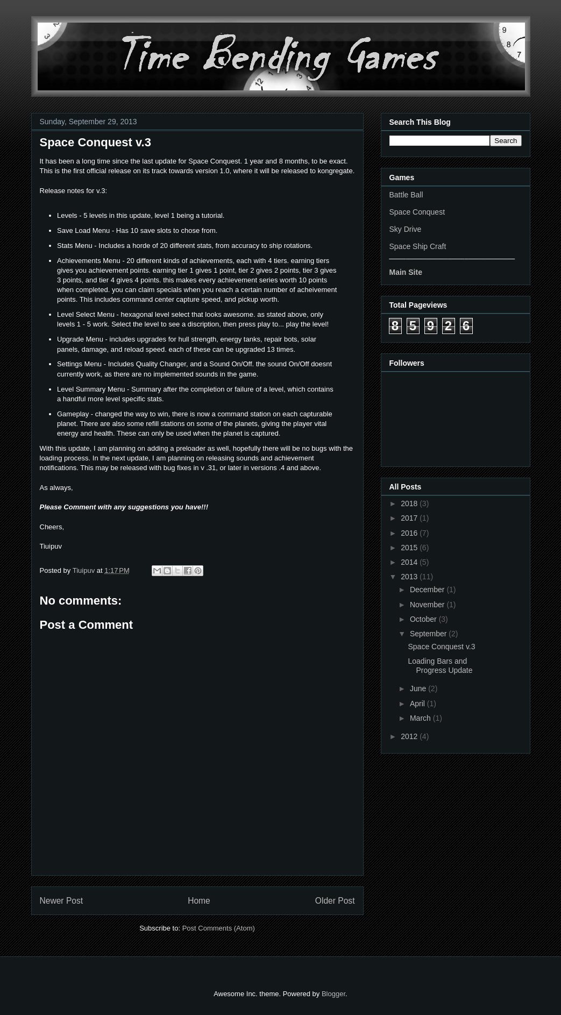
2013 (410, 576)
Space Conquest (417, 212)
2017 (410, 518)
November (428, 604)
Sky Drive (405, 229)
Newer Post (61, 900)
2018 (410, 503)
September (429, 633)
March (421, 718)
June (419, 688)
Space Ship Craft (417, 246)
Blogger (333, 994)
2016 (410, 533)
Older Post (335, 900)
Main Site (405, 272)
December (428, 589)
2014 (410, 562)
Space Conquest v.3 (441, 646)
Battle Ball (406, 194)
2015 (410, 547)
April (418, 703)
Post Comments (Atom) (218, 928)
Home (199, 900)
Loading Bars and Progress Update (440, 666)
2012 (410, 736)
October (424, 619)
